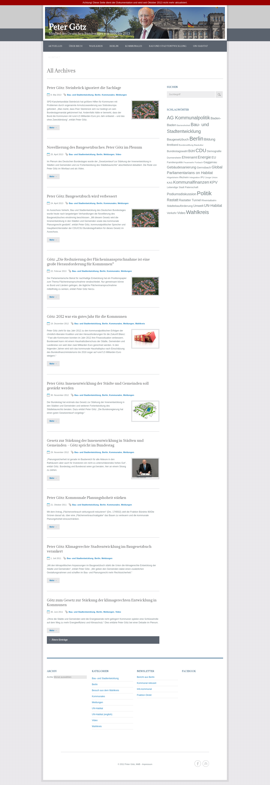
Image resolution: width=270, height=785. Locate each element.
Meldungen (121, 95)
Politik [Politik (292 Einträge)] (204, 193)
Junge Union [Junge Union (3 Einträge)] (211, 177)
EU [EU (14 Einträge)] (214, 157)
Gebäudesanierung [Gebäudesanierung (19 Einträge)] (181, 167)
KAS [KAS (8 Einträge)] (169, 182)
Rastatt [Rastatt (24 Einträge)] (172, 200)
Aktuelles (55, 46)
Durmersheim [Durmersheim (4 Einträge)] (174, 157)
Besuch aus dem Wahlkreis (105, 690)
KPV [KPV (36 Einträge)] (214, 182)
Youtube (205, 763)
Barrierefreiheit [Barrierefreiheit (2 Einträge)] (183, 125)
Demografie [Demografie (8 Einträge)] (214, 151)
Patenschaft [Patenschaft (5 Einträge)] (191, 187)
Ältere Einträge (58, 639)
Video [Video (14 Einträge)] (181, 213)
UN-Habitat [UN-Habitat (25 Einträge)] (213, 205)
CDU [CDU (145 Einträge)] (201, 150)
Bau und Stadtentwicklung (167, 46)
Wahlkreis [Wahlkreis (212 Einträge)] (197, 212)
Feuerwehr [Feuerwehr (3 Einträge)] (189, 162)
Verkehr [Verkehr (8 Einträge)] (172, 213)
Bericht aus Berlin (145, 677)
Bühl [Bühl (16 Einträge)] (191, 151)
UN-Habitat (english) (102, 714)
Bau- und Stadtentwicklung (80, 95)
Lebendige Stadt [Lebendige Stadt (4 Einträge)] (175, 187)
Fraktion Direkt (144, 695)
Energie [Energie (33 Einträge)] (204, 157)
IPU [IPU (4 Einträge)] (202, 177)
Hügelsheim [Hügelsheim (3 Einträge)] (172, 177)
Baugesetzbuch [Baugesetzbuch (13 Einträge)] (178, 139)
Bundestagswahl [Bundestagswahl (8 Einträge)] (177, 151)
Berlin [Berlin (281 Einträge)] (196, 139)
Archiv (50, 677)
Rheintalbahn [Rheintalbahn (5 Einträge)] (209, 200)
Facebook (197, 763)
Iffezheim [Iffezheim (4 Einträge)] (184, 177)
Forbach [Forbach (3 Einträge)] (199, 162)
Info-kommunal (144, 689)
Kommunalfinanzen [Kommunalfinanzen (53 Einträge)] (191, 182)
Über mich (75, 46)
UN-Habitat (200, 46)
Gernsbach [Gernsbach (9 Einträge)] (204, 167)
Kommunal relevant (146, 683)
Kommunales (133, 46)
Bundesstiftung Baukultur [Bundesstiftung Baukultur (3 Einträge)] (191, 145)
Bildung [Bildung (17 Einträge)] (209, 139)
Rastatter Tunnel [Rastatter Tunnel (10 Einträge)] (190, 200)
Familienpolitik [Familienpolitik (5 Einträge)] (175, 162)
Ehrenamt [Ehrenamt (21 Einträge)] (189, 157)
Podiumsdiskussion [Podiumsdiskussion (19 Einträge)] (181, 194)
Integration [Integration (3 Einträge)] (194, 177)
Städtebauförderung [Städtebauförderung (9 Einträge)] (180, 205)
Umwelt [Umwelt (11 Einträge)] (198, 205)
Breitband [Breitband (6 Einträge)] (172, 144)
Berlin (114, 46)
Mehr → (53, 127)
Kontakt (54, 57)
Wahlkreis (96, 46)
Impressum (147, 764)
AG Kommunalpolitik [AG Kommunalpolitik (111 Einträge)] (188, 117)
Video (118, 154)
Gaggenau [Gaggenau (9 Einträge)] (210, 162)
